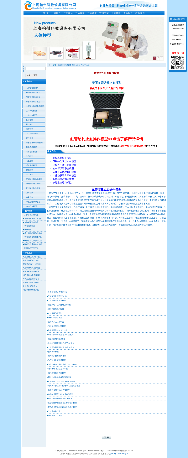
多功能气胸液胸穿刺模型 (57, 292)
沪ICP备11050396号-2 (119, 454)
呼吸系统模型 (31, 165)
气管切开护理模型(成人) (57, 296)
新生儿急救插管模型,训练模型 (59, 377)
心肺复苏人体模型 (55, 416)
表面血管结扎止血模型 (106, 82)
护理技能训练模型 (33, 93)
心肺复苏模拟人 (32, 88)
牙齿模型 (29, 174)
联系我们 (140, 13)
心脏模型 (29, 161)
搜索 (29, 75)
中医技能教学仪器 (33, 202)
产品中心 (84, 65)
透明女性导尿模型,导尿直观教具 (60, 335)
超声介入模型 (31, 206)
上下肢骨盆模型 (32, 133)
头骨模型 (29, 120)
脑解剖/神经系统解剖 (34, 143)
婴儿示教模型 (53, 352)
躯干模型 (29, 138)
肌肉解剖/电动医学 (33, 184)
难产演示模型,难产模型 (57, 356)
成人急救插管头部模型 (57, 373)
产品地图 (80, 13)
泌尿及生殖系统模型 (34, 179)
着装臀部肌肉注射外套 (57, 339)
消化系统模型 (31, 147)
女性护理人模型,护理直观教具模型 (61, 381)
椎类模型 (29, 124)
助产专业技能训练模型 (57, 360)
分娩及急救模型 (54, 411)
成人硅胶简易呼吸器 (56, 309)
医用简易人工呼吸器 (56, 322)
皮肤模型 (29, 170)
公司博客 (116, 13)
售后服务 (128, 13)
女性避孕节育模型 (55, 313)
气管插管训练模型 (33, 97)
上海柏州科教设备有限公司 (68, 65)
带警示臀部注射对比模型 (57, 330)
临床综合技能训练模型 (35, 106)
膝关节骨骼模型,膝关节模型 (59, 390)
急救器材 (29, 197)
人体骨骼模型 (31, 111)
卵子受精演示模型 (55, 318)
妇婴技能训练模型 (33, 102)
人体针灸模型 (31, 115)
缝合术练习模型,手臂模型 (58, 369)
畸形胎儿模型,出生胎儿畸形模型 (60, 394)
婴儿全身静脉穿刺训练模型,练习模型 (62, 407)
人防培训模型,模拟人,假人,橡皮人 (61, 347)
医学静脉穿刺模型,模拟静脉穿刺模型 (62, 403)
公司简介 (56, 13)
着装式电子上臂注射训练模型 (59, 305)
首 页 (46, 13)
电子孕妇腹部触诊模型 (57, 326)
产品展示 (68, 13)
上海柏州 (29, 193)
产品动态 (92, 13)
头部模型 (29, 156)
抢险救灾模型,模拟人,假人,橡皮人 (61, 343)
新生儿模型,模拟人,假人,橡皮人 (60, 398)
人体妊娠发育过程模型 (57, 301)
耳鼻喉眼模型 (31, 152)
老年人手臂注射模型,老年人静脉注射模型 (64, 386)
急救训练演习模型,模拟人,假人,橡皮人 (63, 364)
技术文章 (104, 13)
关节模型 (29, 129)
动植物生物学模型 (33, 188)
